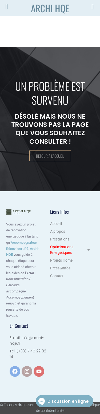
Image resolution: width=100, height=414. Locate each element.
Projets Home (61, 260)
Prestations (59, 239)
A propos (57, 231)
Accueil (56, 223)
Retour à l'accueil (50, 156)
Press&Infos (60, 268)
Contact (56, 276)
